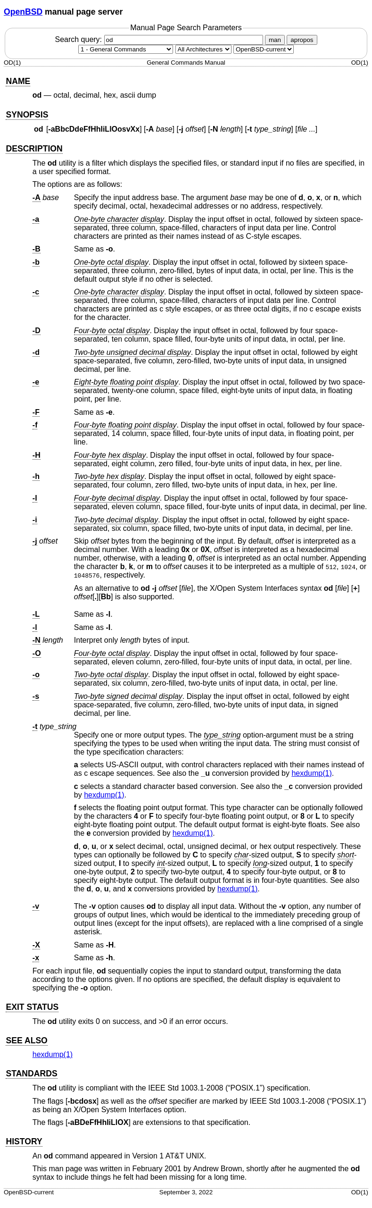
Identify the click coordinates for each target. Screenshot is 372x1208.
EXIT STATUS (32, 1007)
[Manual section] (125, 49)
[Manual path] (263, 49)
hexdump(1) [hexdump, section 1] (311, 773)
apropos (301, 39)
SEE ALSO (26, 1040)
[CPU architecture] (203, 49)
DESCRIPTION (34, 148)
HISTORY (24, 1141)
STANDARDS (31, 1073)
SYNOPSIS (27, 114)
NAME (18, 81)
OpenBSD (23, 12)
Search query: (160, 39)
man (275, 39)
